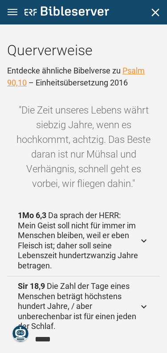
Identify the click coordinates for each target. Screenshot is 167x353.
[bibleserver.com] (66, 12)
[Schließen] (155, 12)
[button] (12, 12)
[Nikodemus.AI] (20, 333)
